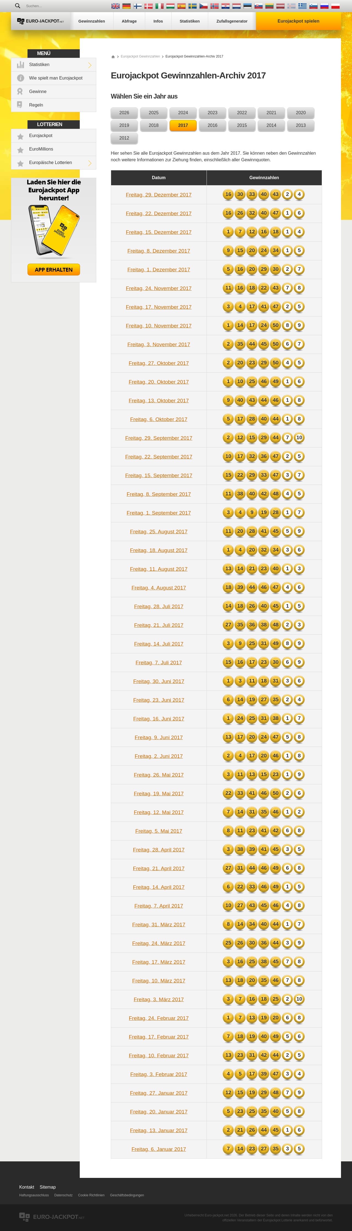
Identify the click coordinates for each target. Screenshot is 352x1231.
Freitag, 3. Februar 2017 (158, 1074)
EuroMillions (41, 149)
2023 (213, 112)
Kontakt (26, 1187)
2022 (242, 112)
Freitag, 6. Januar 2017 (158, 1149)
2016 (213, 125)
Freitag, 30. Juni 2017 (159, 681)
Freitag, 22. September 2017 (158, 457)
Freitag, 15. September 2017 (158, 475)
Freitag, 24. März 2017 (158, 943)
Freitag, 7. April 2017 (158, 906)
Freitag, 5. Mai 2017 (158, 831)
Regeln (36, 105)
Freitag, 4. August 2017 (158, 588)
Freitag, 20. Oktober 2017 (159, 382)
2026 (124, 112)
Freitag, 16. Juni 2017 (159, 719)
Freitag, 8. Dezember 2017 (158, 251)
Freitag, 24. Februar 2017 (159, 1018)
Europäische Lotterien (50, 162)
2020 (301, 112)
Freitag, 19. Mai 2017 (159, 793)
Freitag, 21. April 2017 (159, 868)
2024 (183, 112)
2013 (301, 125)
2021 (271, 112)
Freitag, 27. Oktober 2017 (159, 363)
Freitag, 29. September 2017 (158, 438)
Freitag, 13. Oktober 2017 (159, 400)
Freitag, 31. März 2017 (158, 924)
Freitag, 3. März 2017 (159, 999)
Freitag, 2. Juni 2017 (159, 756)
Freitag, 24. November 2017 (159, 288)
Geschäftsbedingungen (127, 1195)
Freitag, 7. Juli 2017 (159, 662)
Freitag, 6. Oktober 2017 (158, 419)
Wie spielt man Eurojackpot (55, 78)
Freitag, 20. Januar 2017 (159, 1112)
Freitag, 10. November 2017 (159, 326)
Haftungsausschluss (34, 1195)
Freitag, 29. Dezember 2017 (159, 195)
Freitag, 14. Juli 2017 (158, 644)
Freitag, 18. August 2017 (159, 550)
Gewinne (37, 91)
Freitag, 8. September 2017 (159, 494)
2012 (124, 138)
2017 (183, 125)
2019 (124, 125)
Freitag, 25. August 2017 (159, 531)
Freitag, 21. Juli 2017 (158, 625)
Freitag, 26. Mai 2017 (159, 775)
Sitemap (48, 1187)
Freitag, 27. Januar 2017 (159, 1093)
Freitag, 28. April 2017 (159, 850)
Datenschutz (63, 1195)
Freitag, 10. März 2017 (158, 981)
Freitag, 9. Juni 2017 (159, 737)
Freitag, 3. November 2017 (158, 344)
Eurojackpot (41, 135)
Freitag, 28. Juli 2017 (158, 606)
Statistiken (39, 64)
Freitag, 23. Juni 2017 (159, 700)
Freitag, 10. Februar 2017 (159, 1055)
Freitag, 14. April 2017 (159, 887)
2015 (242, 125)
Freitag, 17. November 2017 (159, 307)
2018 (154, 125)
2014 (271, 125)
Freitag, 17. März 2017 (158, 962)
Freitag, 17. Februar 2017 (159, 1037)
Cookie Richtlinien (91, 1195)
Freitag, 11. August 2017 (159, 569)
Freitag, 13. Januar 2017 (159, 1130)
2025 (154, 112)
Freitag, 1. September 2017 (159, 513)
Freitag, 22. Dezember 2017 (159, 213)
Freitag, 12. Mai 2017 (159, 812)
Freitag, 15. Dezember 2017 (159, 232)
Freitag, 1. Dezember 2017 (158, 269)
